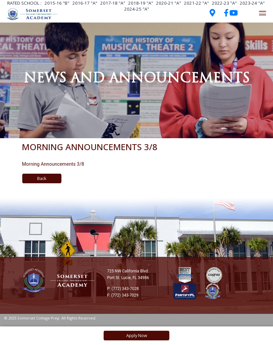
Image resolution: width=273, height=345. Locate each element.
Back (41, 178)
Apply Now (136, 335)
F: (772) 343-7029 (122, 295)
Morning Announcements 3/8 (53, 164)
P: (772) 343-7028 (122, 288)
